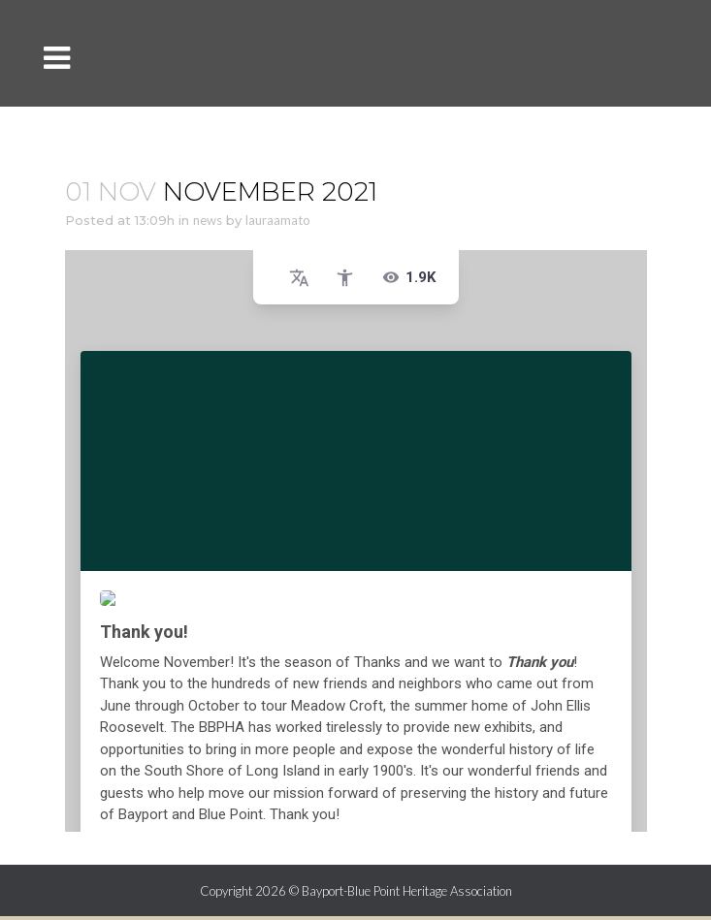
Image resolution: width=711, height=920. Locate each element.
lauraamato (277, 220)
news (207, 220)
